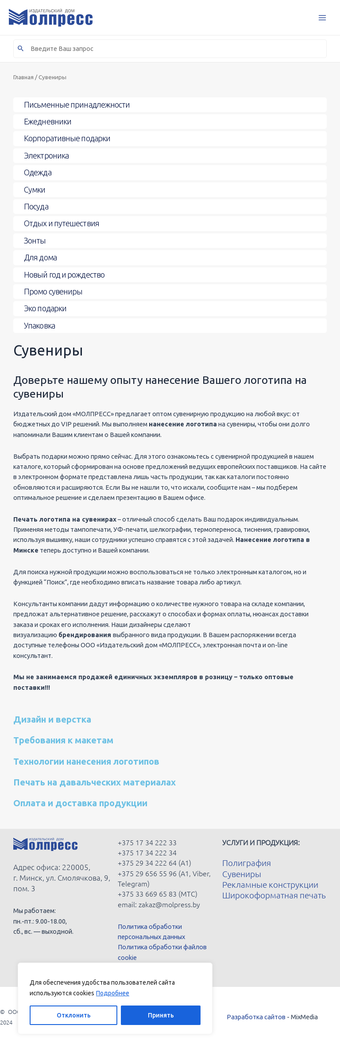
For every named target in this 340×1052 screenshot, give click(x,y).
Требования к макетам (63, 740)
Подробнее (112, 993)
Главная (23, 77)
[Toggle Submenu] (170, 104)
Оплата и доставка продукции (80, 803)
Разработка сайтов (256, 1017)
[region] (115, 998)
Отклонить (74, 1015)
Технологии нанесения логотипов (86, 761)
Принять (161, 1015)
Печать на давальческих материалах (94, 782)
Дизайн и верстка (52, 719)
